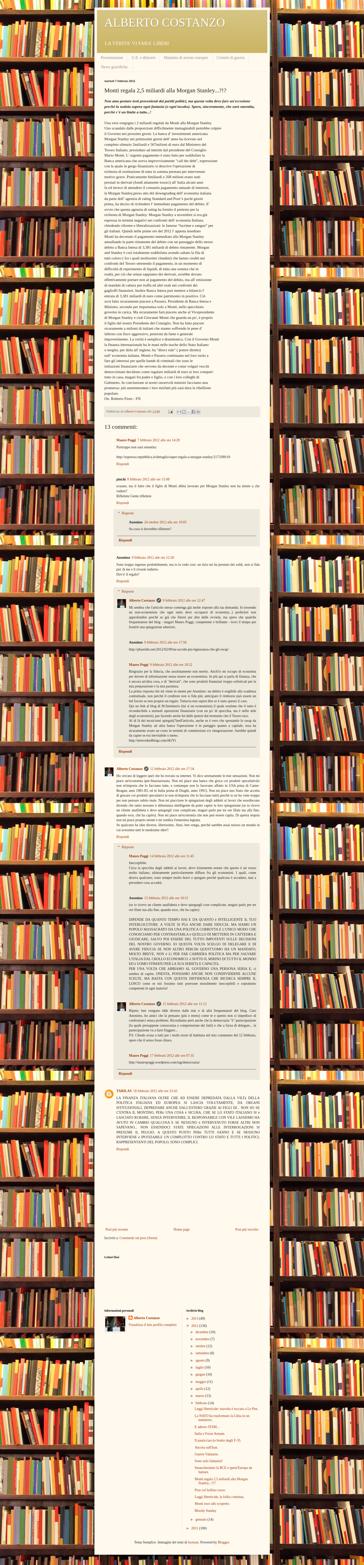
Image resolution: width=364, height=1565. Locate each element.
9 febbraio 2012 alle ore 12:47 (184, 600)
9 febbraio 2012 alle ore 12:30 (153, 557)
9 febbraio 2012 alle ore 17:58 (165, 642)
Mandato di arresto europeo (186, 57)
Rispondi (122, 464)
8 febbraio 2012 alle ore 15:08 (148, 479)
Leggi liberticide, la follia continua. (219, 1497)
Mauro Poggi (126, 440)
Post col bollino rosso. (210, 1490)
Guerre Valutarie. (207, 1454)
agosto (200, 1360)
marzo (200, 1396)
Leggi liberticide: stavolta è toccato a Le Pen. (226, 1409)
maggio (201, 1382)
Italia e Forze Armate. (210, 1434)
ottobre (200, 1346)
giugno (200, 1374)
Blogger (223, 1542)
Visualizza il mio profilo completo (153, 1325)
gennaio (201, 1519)
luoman (193, 1542)
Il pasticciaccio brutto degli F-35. (218, 1440)
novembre (202, 1339)
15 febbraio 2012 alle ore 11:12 (185, 1004)
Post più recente (117, 1229)
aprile (199, 1389)
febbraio (201, 1403)
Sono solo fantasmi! (209, 1461)
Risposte (128, 513)
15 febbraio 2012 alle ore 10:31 (166, 898)
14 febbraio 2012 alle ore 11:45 (172, 856)
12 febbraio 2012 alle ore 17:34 (172, 769)
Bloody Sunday (205, 1511)
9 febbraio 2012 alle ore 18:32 (171, 665)
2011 (195, 1528)
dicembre (202, 1332)
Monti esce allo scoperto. (212, 1504)
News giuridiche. (115, 67)
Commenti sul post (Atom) (138, 1238)
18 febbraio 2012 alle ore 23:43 (155, 1091)
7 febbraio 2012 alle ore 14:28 (158, 440)
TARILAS (124, 1091)
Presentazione (112, 57)
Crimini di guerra (231, 57)
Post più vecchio (247, 1229)
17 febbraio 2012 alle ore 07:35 (172, 1055)
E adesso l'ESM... (207, 1427)
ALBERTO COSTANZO (164, 22)
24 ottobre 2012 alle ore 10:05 (165, 522)
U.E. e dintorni (143, 57)
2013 (195, 1318)
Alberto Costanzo (142, 600)
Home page (182, 1229)
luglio (199, 1367)
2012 (195, 1326)
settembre (202, 1353)
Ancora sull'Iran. (206, 1447)
